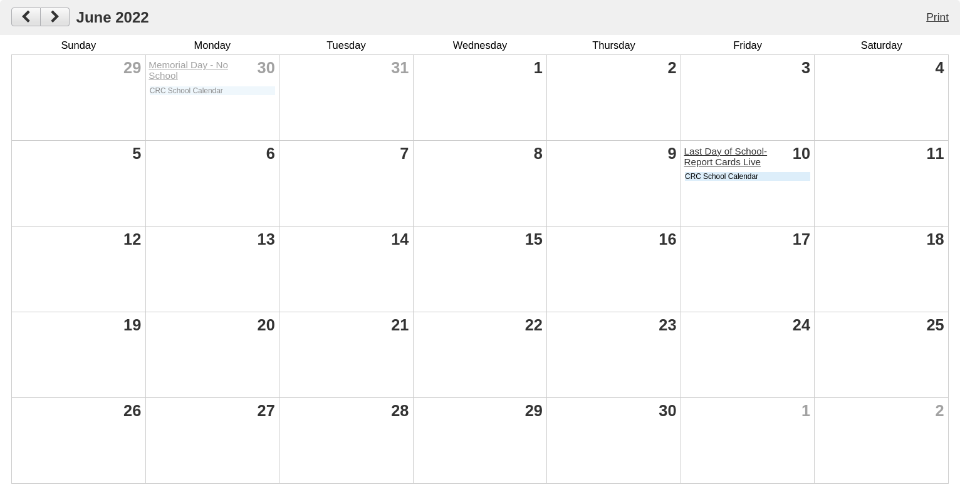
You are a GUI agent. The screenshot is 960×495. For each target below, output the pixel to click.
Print (937, 17)
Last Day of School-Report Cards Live (726, 156)
